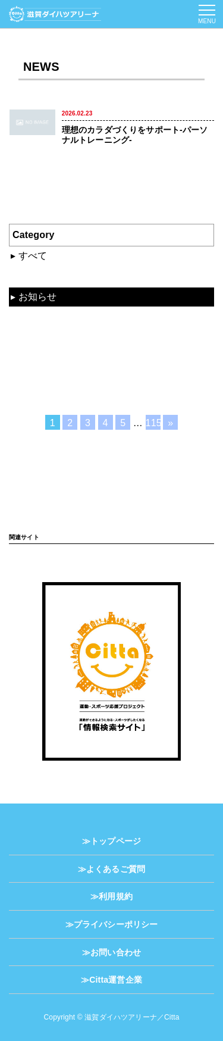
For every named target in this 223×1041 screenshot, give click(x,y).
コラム (32, 359)
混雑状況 (37, 276)
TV (24, 379)
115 (153, 423)
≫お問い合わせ (111, 952)
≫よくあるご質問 (111, 869)
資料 (27, 338)
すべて (32, 256)
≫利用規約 (111, 896)
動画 (27, 317)
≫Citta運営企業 (111, 979)
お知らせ (37, 297)
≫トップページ (111, 841)
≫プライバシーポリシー (111, 924)
